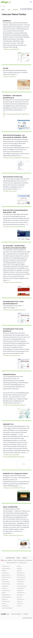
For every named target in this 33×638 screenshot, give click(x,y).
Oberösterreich (29, 560)
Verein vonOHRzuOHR (10, 507)
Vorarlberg (21, 562)
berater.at (19, 566)
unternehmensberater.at (7, 608)
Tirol (17, 562)
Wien (25, 562)
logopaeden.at (5, 586)
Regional (15, 9)
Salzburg (8, 562)
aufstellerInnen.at (6, 566)
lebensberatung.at (6, 584)
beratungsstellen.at (6, 568)
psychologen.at (20, 595)
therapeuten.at (5, 606)
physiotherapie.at (21, 592)
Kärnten (15, 560)
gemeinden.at (5, 579)
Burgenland (10, 560)
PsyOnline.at (4, 599)
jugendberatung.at (21, 579)
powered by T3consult (27, 618)
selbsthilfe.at (20, 601)
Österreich (4, 560)
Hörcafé (5, 68)
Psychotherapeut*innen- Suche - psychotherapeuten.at (13, 302)
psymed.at (19, 597)
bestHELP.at (7, 21)
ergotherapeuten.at (6, 575)
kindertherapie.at (5, 581)
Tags (8, 9)
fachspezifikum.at (21, 575)
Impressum (24, 558)
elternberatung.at (21, 573)
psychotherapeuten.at (7, 597)
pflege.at (4, 592)
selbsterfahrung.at (6, 601)
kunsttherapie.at (20, 581)
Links (4, 6)
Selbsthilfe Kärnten (9, 374)
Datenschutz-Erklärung (16, 614)
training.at (19, 606)
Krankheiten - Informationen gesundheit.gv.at (12, 97)
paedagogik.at (20, 590)
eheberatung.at (5, 573)
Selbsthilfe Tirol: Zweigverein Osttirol (15, 473)
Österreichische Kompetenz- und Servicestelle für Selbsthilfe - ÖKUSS (15, 136)
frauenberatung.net (21, 577)
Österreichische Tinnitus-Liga (12, 177)
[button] (30, 2)
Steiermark (13, 562)
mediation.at (5, 588)
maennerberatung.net (22, 586)
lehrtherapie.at (20, 584)
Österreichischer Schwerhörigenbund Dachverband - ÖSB (15, 211)
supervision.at (20, 603)
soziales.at (4, 603)
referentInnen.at (20, 599)
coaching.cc (19, 570)
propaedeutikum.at (6, 595)
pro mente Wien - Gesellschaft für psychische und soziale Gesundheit (14, 247)
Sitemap (18, 558)
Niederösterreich (21, 560)
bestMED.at (4, 570)
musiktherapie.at (20, 588)
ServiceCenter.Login (10, 558)
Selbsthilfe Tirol (8, 424)
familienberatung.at (6, 577)
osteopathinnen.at (6, 590)
